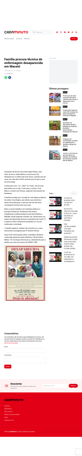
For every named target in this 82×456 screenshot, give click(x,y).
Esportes (26, 38)
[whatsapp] (5, 77)
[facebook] (9, 77)
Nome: (6, 346)
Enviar (8, 366)
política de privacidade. (11, 343)
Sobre (6, 417)
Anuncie (7, 406)
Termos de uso (9, 420)
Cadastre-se (73, 386)
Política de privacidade (12, 414)
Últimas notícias (9, 38)
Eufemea (19, 38)
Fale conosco (8, 411)
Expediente (8, 409)
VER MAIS (73, 193)
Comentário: (8, 355)
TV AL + (74, 38)
